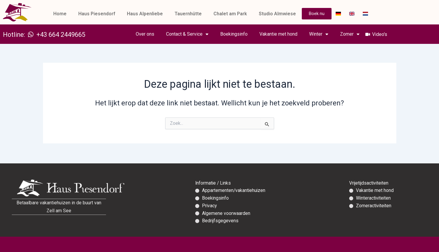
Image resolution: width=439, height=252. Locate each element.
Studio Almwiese (277, 13)
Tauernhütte (188, 13)
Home (60, 13)
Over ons (154, 34)
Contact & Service (196, 34)
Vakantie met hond (287, 34)
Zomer (358, 34)
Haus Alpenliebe (145, 13)
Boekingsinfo (242, 34)
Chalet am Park (230, 13)
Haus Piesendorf (96, 13)
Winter (327, 34)
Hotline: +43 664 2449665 (48, 34)
